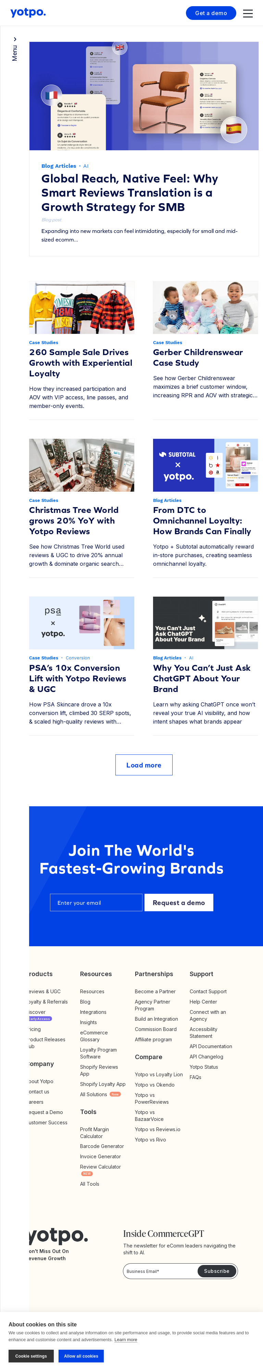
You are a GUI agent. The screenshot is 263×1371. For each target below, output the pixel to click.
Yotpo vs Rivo (150, 1139)
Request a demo (179, 902)
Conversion (78, 657)
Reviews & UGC (43, 991)
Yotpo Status (204, 1067)
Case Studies (43, 342)
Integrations (93, 1012)
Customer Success (46, 1122)
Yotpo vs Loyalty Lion (159, 1074)
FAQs (195, 1077)
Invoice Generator (100, 1156)
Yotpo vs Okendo (155, 1085)
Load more (144, 765)
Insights (95, 1022)
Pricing (33, 1029)
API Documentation (211, 1046)
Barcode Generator (102, 1146)
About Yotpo (39, 1081)
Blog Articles (58, 166)
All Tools (89, 1184)
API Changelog (206, 1056)
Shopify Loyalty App (103, 1084)
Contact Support (208, 991)
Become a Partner (155, 991)
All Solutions (100, 1094)
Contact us (37, 1091)
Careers (34, 1102)
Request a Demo (44, 1112)
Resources (92, 991)
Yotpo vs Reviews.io (157, 1129)
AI (86, 166)
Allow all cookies (81, 1356)
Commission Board (156, 1029)
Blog (85, 1002)
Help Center (203, 1002)
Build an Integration (156, 1019)
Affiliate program (153, 1039)
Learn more (125, 1339)
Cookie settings (31, 1356)
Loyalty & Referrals (46, 1002)
